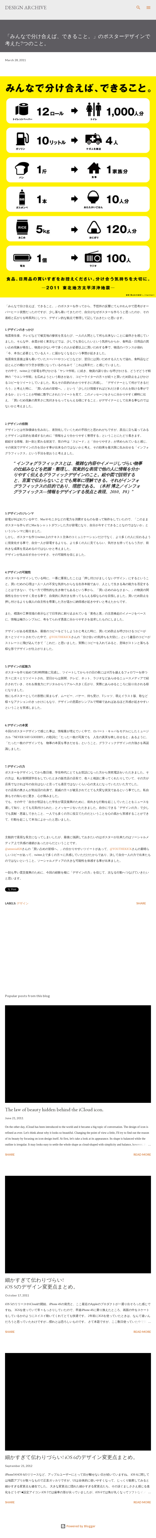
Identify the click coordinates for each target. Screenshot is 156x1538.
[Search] (138, 7)
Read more (142, 1154)
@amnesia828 (13, 849)
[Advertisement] (78, 950)
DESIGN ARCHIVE (26, 7)
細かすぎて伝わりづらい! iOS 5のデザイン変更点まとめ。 (41, 1283)
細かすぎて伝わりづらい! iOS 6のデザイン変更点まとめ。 (71, 1457)
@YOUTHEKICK (60, 637)
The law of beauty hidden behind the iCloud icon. (54, 1109)
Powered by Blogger (78, 1526)
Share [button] (141, 903)
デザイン (23, 903)
